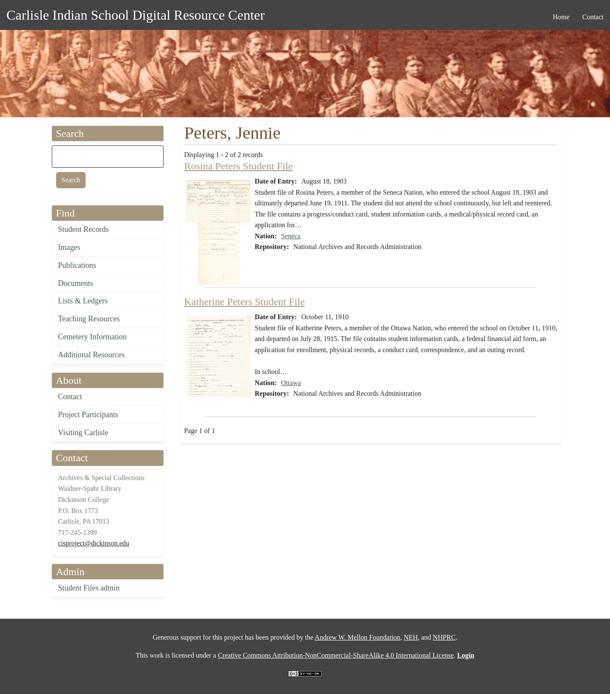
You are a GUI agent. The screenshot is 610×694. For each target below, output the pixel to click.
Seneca (291, 236)
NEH (411, 637)
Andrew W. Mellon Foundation (357, 637)
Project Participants (88, 414)
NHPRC (444, 637)
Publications (77, 265)
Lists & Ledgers (83, 301)
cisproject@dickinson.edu (93, 543)
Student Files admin (89, 588)
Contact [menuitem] (593, 17)
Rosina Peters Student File (238, 166)
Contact (70, 396)
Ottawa (291, 382)
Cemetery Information (92, 336)
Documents (75, 283)
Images (69, 247)
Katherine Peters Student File (244, 301)
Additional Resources (91, 354)
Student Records (83, 229)
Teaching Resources (89, 318)
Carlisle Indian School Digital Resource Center (135, 15)
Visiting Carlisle (83, 432)
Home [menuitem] (561, 17)
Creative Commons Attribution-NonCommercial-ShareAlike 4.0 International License (336, 655)
